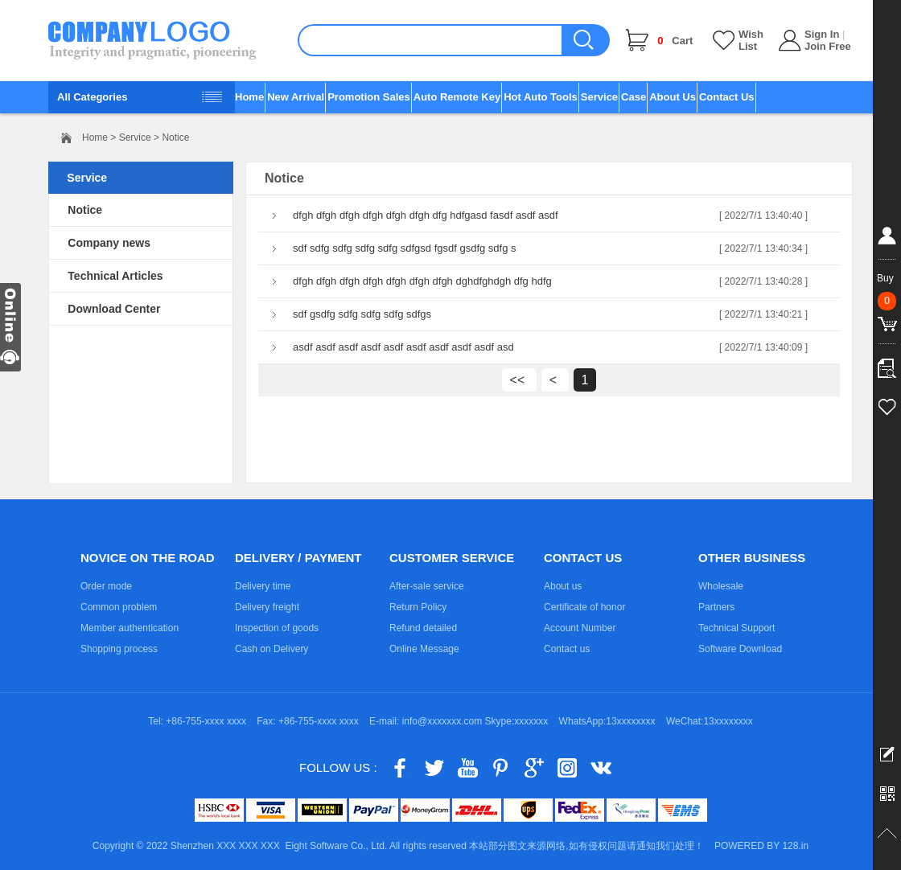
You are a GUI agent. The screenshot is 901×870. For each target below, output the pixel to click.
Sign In (821, 34)
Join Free (827, 46)
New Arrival (295, 97)
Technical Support (736, 628)
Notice (85, 209)
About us (563, 586)
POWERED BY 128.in (761, 846)
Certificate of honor (584, 607)
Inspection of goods (277, 628)
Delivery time (262, 586)
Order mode (106, 586)
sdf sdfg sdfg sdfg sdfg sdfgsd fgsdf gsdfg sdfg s (404, 248)
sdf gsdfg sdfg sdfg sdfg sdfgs (362, 314)
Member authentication (129, 628)
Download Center (114, 308)
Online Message (424, 649)
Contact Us (727, 97)
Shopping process (119, 649)
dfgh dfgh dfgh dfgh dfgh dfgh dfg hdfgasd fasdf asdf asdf (425, 215)
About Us (672, 97)
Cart (675, 41)
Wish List (750, 40)
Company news (109, 242)
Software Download (740, 649)
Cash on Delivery (271, 649)
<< (519, 380)
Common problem (118, 607)
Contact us (567, 649)
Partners (716, 607)
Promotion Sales (368, 97)
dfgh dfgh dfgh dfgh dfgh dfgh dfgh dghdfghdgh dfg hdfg (422, 281)
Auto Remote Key (456, 97)
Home (249, 97)
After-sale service (426, 586)
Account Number (579, 628)
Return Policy (417, 607)
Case (633, 97)
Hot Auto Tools (541, 97)
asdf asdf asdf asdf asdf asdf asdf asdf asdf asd (403, 347)
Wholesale (720, 586)
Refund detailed (423, 628)
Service (599, 97)
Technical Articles (115, 275)
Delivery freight (267, 607)
